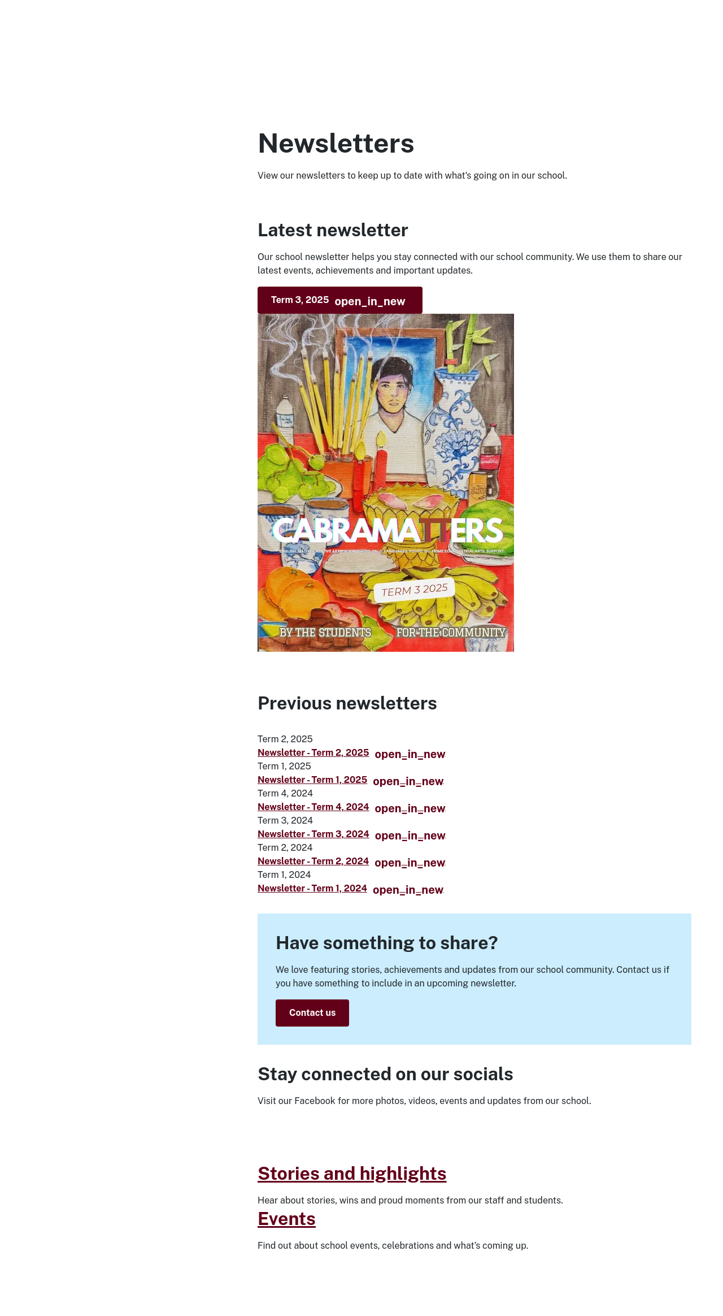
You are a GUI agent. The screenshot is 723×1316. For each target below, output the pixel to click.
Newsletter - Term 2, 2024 (352, 861)
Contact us (312, 1012)
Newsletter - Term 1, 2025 (351, 779)
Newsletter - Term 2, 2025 (352, 752)
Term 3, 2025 (338, 301)
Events (287, 1218)
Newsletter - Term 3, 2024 (352, 834)
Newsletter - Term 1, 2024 (350, 888)
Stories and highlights (352, 1173)
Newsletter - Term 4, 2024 (352, 807)
